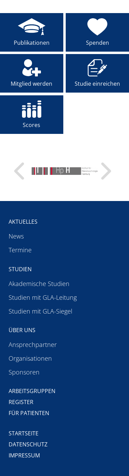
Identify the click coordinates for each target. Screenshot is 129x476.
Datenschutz (28, 444)
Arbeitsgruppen (32, 391)
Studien (20, 269)
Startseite (24, 433)
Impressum (24, 455)
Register (21, 402)
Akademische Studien (39, 283)
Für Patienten (29, 413)
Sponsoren (24, 372)
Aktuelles (23, 221)
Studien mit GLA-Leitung (43, 297)
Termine (20, 250)
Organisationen (30, 358)
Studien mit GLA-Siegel (40, 311)
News (16, 236)
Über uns (22, 330)
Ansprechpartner (33, 344)
